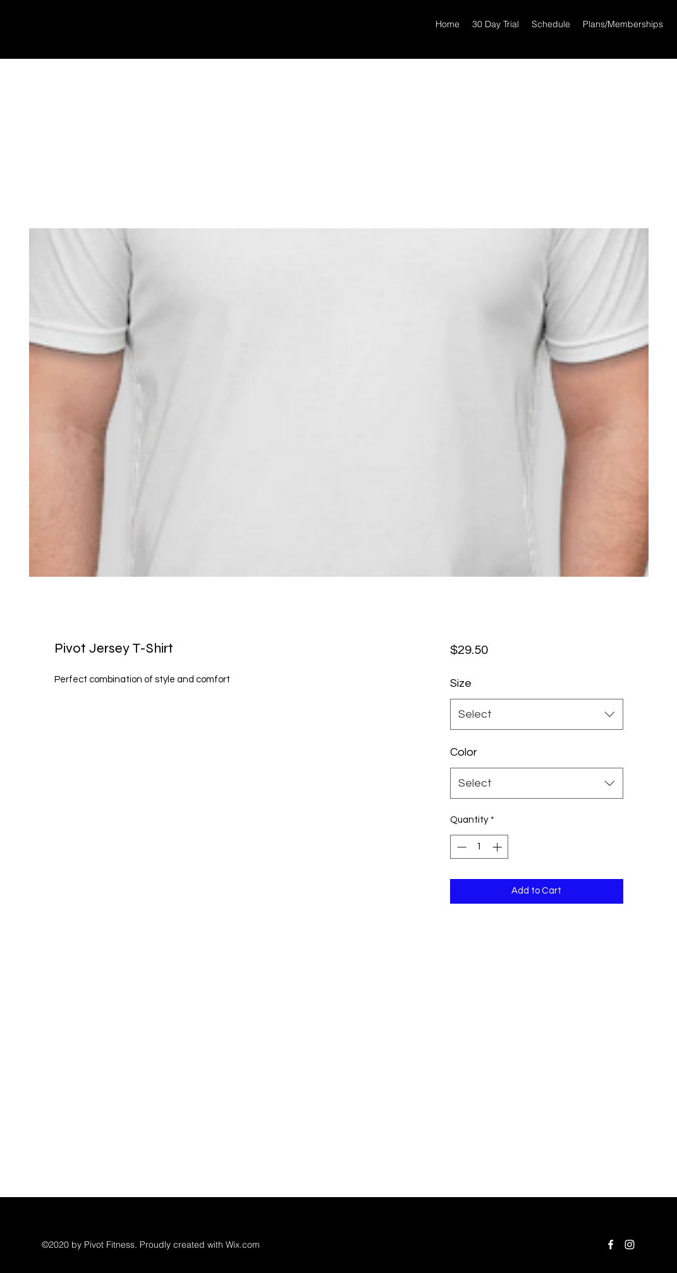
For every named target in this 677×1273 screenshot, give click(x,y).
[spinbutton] (479, 847)
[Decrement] (460, 847)
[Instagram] (629, 1244)
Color (463, 752)
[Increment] (498, 847)
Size (461, 683)
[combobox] (536, 714)
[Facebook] (610, 1244)
